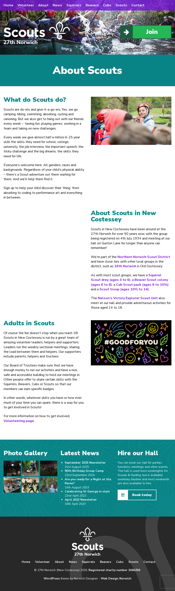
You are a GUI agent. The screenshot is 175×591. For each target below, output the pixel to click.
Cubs (107, 5)
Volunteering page (19, 421)
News (57, 5)
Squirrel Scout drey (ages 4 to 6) (126, 277)
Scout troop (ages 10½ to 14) (124, 289)
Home (8, 5)
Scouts (121, 5)
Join (139, 32)
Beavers (92, 5)
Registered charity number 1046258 (114, 570)
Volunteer (26, 5)
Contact (137, 5)
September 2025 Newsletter (85, 463)
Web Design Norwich (116, 578)
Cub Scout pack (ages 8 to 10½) (142, 284)
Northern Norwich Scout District (143, 257)
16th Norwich (125, 266)
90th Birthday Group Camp (84, 471)
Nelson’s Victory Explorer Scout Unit (128, 298)
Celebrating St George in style (87, 491)
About (43, 5)
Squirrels (73, 5)
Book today (135, 495)
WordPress (52, 578)
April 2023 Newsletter (81, 500)
